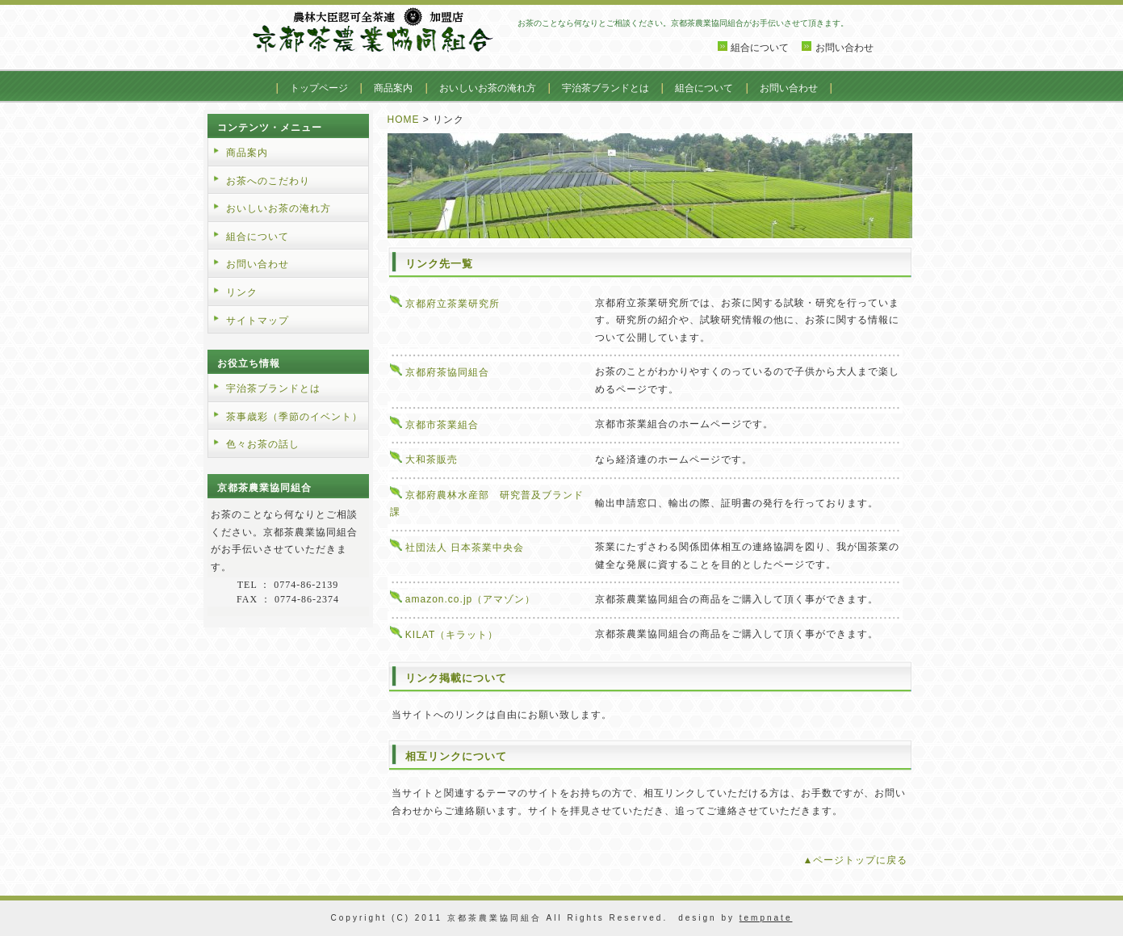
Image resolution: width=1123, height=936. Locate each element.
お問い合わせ (844, 47)
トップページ (319, 88)
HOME (404, 119)
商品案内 (393, 88)
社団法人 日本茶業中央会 (464, 547)
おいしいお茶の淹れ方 (487, 88)
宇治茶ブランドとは (605, 88)
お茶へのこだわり (268, 181)
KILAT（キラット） (451, 634)
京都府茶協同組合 (447, 372)
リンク (242, 292)
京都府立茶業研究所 (452, 303)
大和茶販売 (431, 459)
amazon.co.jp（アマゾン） (475, 599)
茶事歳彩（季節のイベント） (294, 416)
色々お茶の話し (263, 444)
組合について (760, 47)
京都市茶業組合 (442, 424)
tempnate (766, 917)
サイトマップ (257, 320)
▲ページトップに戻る (855, 860)
